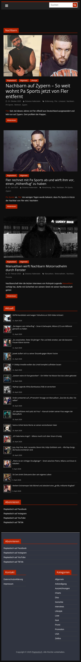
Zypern (24, 105)
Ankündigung (61, 584)
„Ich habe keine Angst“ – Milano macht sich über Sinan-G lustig (36, 436)
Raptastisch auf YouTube (14, 518)
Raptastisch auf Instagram (15, 513)
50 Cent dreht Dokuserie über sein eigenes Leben (31, 474)
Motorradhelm (60, 274)
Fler (55, 101)
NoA (57, 620)
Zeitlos (58, 638)
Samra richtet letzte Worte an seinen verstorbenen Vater (34, 425)
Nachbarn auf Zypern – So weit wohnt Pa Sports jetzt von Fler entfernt (38, 91)
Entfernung (49, 101)
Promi (57, 625)
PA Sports (9, 105)
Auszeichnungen (62, 588)
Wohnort (17, 105)
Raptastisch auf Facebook (15, 509)
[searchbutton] (75, 5)
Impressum (8, 584)
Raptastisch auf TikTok (13, 522)
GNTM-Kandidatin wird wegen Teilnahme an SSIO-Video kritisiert (37, 315)
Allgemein (24, 81)
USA (57, 634)
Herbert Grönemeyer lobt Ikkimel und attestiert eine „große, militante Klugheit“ (43, 485)
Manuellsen (49, 274)
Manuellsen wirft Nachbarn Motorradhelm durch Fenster (36, 268)
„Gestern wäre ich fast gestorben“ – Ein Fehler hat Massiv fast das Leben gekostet (44, 375)
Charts (58, 593)
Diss (57, 597)
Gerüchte (59, 602)
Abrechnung (46, 188)
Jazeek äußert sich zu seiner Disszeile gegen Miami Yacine (35, 353)
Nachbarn (70, 101)
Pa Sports (10, 197)
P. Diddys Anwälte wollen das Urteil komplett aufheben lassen (36, 364)
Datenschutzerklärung (13, 579)
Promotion (59, 629)
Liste (57, 616)
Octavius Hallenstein (32, 101)
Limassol (62, 101)
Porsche (9, 277)
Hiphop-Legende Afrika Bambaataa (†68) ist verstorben (34, 387)
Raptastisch (11, 81)
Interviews (59, 606)
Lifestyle (34, 81)
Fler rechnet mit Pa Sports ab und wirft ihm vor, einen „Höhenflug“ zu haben (40, 182)
